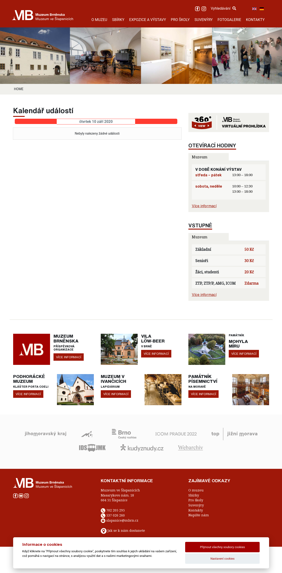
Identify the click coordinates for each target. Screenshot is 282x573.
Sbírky (193, 495)
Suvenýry (196, 505)
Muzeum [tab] (199, 156)
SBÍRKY (118, 20)
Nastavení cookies (223, 558)
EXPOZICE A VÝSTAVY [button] (147, 20)
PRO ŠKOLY (180, 20)
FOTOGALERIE (229, 20)
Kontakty (195, 510)
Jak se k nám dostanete (126, 530)
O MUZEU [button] (99, 20)
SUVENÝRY (203, 20)
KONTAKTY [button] (255, 20)
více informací (68, 357)
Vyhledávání (223, 8)
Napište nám (198, 515)
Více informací (204, 206)
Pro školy (195, 500)
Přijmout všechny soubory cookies (222, 547)
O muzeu (196, 490)
